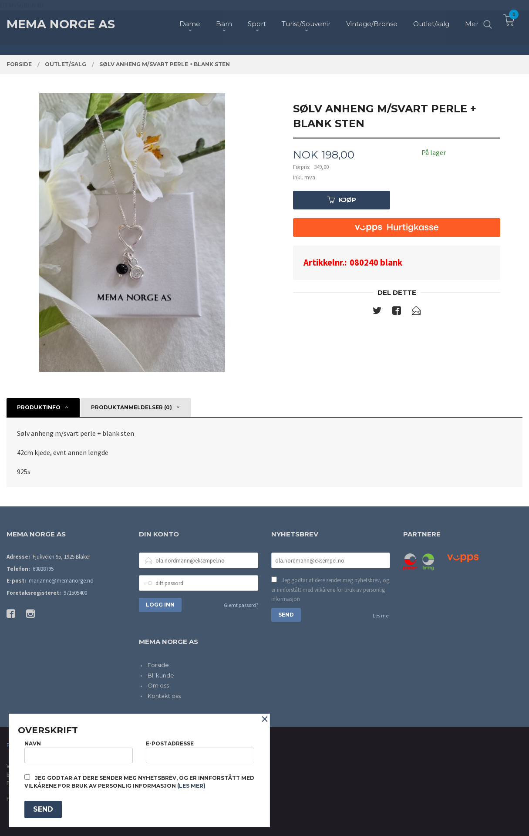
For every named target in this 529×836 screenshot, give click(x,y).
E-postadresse (200, 751)
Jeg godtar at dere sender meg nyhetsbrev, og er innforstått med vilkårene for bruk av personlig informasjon (330, 589)
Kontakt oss (164, 695)
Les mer (381, 615)
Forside (158, 664)
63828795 (43, 569)
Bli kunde (161, 675)
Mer (471, 22)
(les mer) (191, 785)
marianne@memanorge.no (61, 580)
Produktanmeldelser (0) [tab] (131, 407)
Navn (78, 751)
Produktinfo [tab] (39, 407)
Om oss (158, 685)
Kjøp (341, 200)
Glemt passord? (241, 605)
